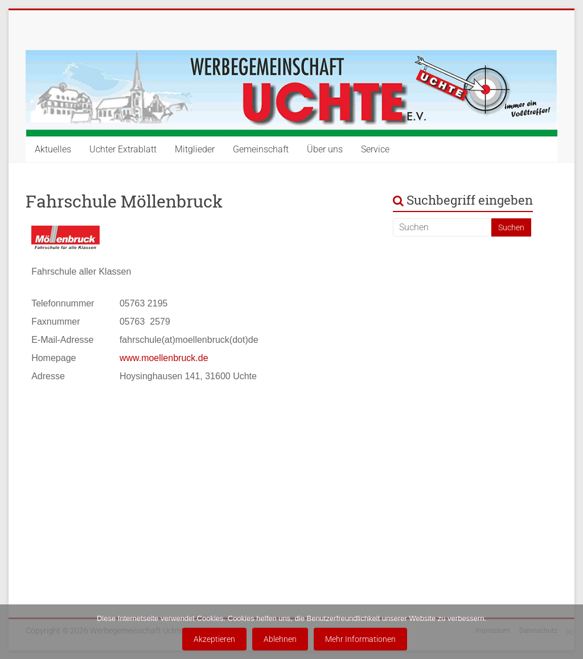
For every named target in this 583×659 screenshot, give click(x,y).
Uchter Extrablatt (123, 149)
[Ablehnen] (568, 631)
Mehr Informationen (360, 639)
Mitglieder (195, 149)
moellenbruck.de (174, 358)
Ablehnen (280, 639)
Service (375, 149)
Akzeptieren (214, 639)
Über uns (325, 149)
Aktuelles (53, 149)
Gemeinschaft (261, 149)
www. (130, 358)
